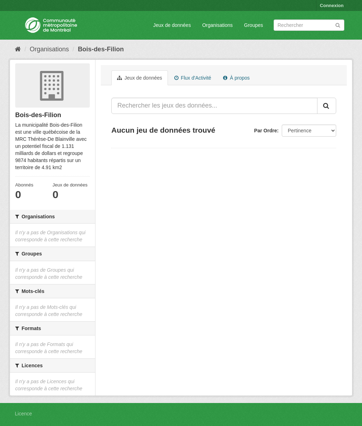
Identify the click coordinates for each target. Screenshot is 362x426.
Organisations (217, 25)
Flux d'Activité (192, 78)
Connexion (332, 5)
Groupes (253, 25)
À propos (236, 78)
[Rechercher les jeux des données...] (214, 106)
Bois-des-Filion (101, 49)
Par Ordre (265, 130)
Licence (23, 413)
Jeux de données (172, 25)
